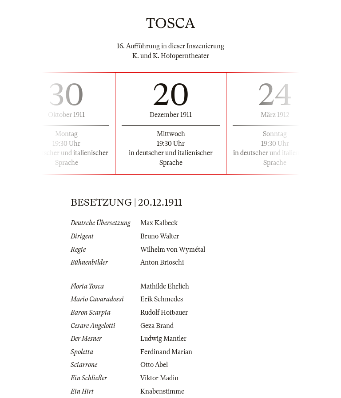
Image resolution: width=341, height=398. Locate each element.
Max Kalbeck (159, 222)
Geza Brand (157, 325)
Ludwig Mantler (163, 338)
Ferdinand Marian (166, 351)
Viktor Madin (159, 378)
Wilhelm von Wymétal (172, 249)
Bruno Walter (159, 236)
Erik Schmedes (161, 299)
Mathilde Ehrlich (164, 286)
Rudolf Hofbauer (164, 312)
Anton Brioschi (162, 262)
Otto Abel (154, 364)
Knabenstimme (162, 391)
